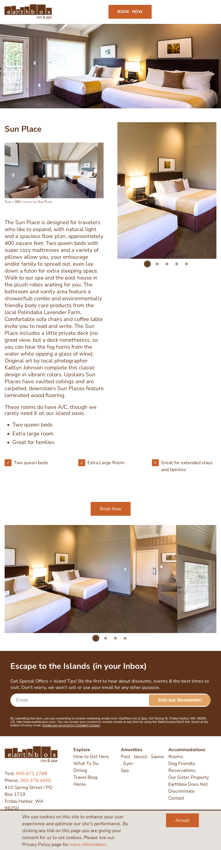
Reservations (182, 770)
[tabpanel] (91, 580)
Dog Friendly (181, 763)
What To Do (86, 763)
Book (130, 12)
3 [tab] (166, 264)
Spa (125, 770)
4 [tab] (176, 264)
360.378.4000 (35, 780)
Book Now (110, 509)
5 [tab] (186, 264)
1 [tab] (147, 264)
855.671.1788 (31, 773)
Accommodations (186, 750)
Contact (176, 798)
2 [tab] (157, 264)
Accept (182, 820)
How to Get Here (91, 756)
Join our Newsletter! (180, 700)
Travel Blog (85, 777)
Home (79, 784)
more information (88, 844)
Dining (80, 770)
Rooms (175, 756)
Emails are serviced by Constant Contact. (71, 726)
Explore (81, 750)
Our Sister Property (188, 777)
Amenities (131, 750)
